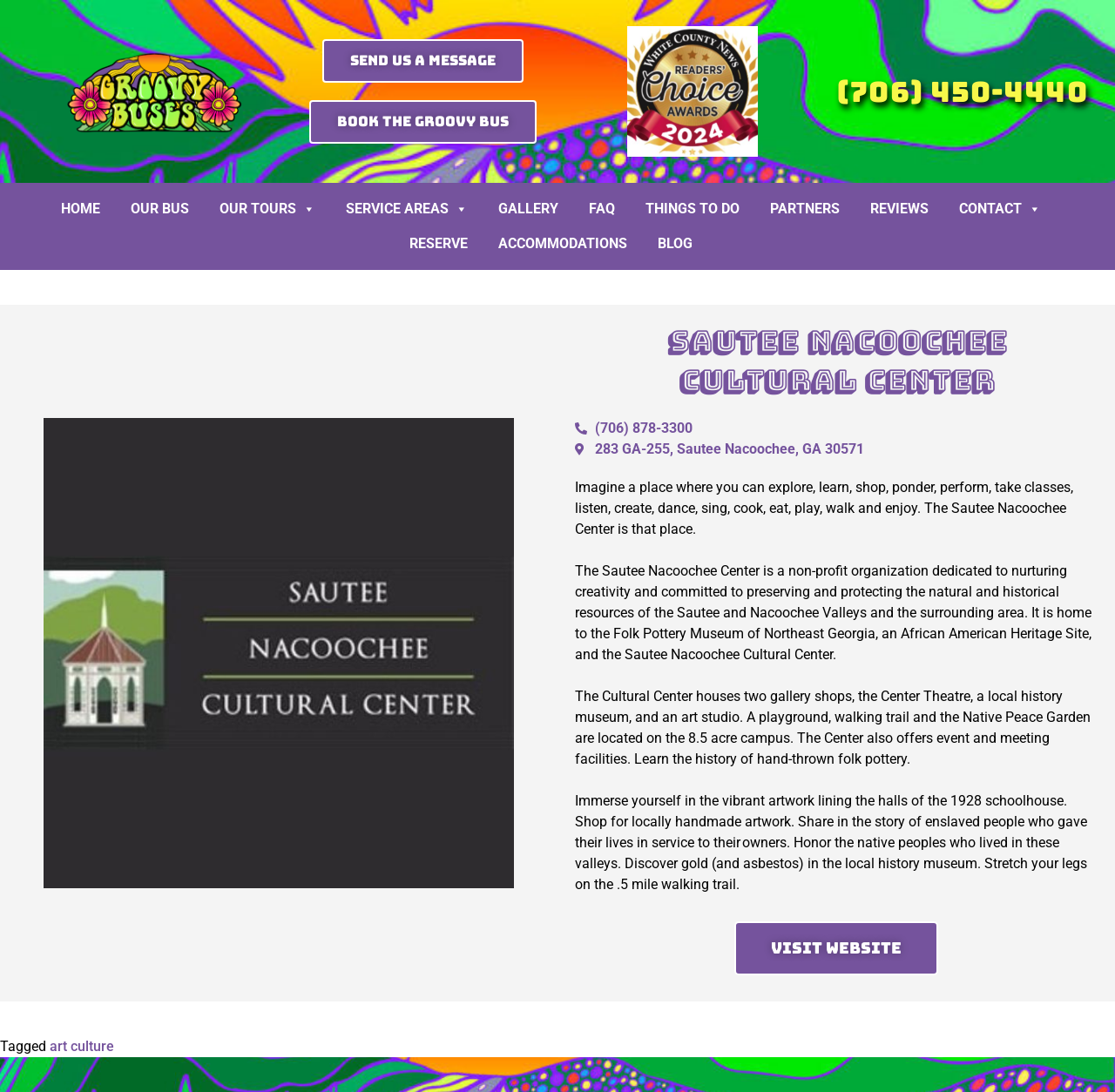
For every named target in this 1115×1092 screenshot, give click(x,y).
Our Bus (160, 208)
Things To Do (692, 208)
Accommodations (562, 243)
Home (80, 208)
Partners (805, 208)
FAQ (602, 208)
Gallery (528, 208)
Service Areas (407, 209)
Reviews (899, 208)
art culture (82, 1046)
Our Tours (267, 209)
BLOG (675, 243)
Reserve (438, 243)
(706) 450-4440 (962, 92)
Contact (1000, 209)
